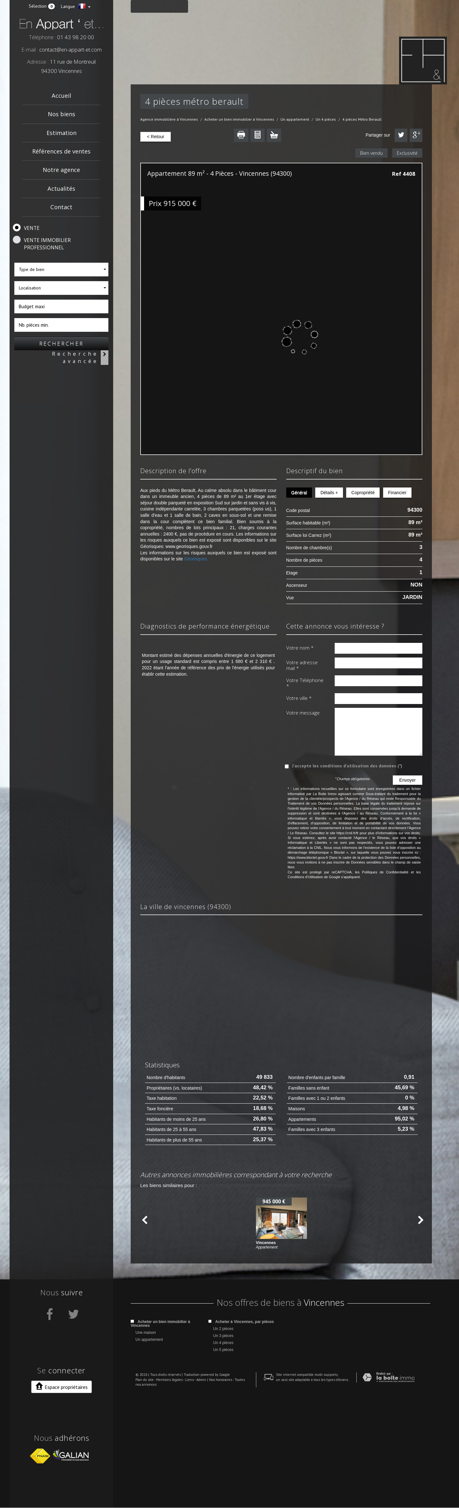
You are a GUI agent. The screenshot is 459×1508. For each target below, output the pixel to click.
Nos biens (61, 114)
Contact (61, 207)
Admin (196, 1495)
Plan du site (140, 1495)
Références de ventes (61, 151)
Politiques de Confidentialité (385, 872)
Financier (397, 492)
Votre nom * (300, 647)
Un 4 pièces (326, 119)
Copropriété (363, 492)
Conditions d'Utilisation (305, 877)
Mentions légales (164, 1495)
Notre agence (61, 170)
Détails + (329, 492)
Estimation (61, 133)
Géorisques (195, 558)
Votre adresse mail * (302, 665)
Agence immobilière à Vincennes (169, 119)
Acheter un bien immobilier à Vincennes (239, 119)
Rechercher (61, 343)
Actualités (61, 188)
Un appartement (294, 119)
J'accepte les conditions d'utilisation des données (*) (347, 766)
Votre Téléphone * (305, 683)
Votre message (303, 712)
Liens (184, 1495)
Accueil (61, 95)
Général (299, 492)
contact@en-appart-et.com (70, 49)
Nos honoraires (215, 1495)
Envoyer (407, 780)
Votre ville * (299, 698)
